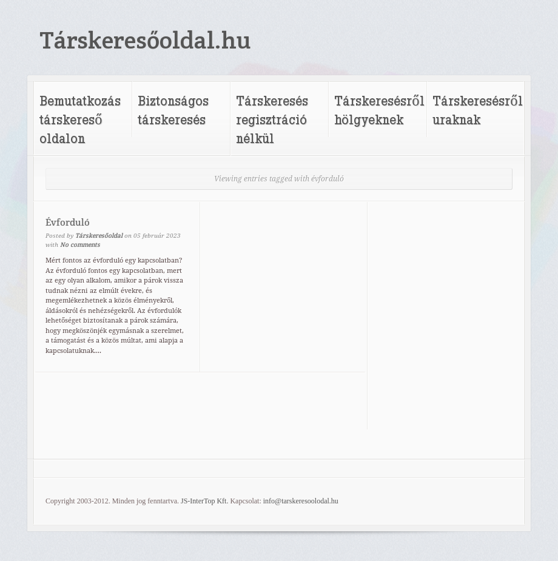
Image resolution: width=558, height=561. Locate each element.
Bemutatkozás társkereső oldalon (80, 119)
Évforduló (67, 222)
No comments (80, 244)
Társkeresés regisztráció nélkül (272, 119)
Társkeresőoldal (99, 235)
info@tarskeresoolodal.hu (300, 501)
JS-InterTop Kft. (204, 501)
